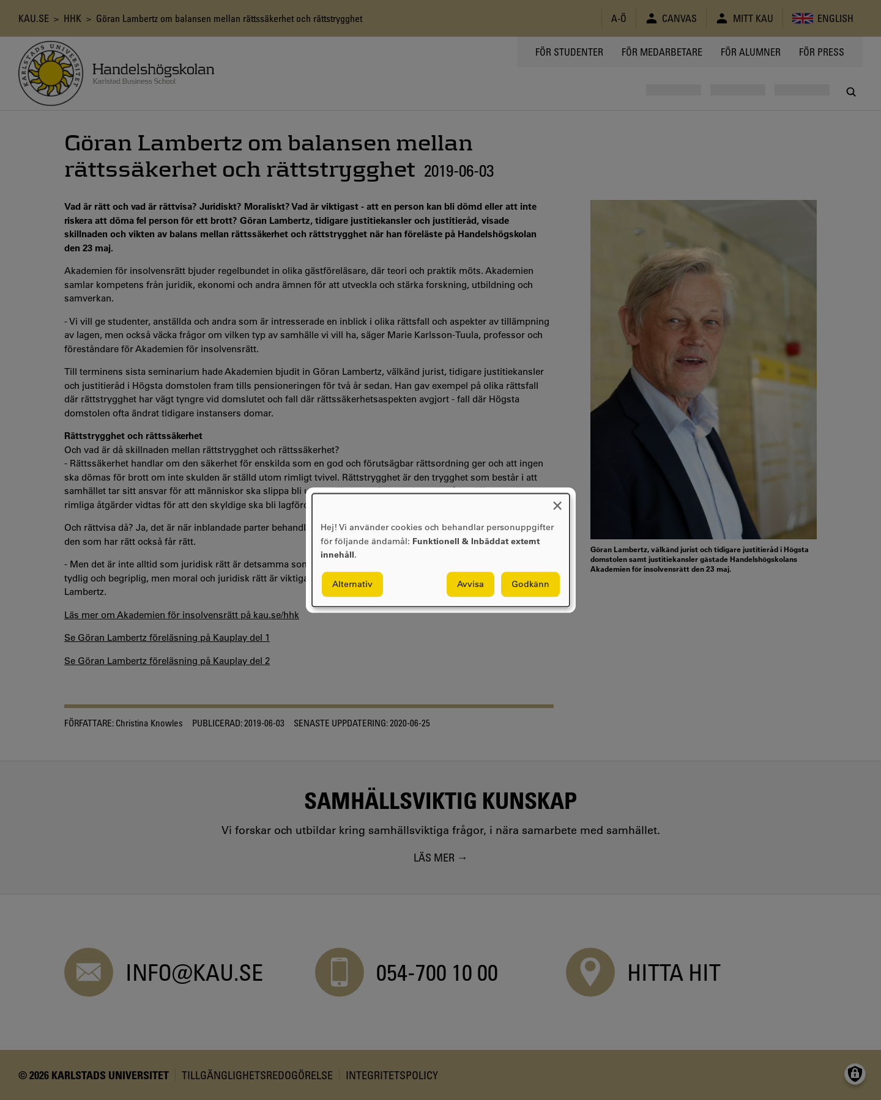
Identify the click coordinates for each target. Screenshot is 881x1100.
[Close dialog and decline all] (557, 501)
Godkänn (530, 583)
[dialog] (441, 550)
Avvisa (470, 583)
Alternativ (352, 583)
